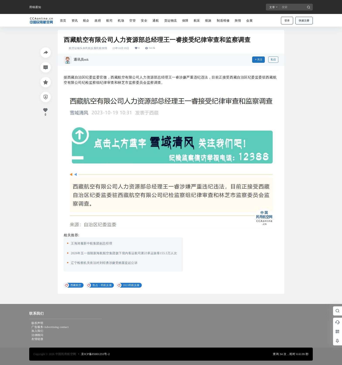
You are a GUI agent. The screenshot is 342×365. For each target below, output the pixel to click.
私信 (273, 59)
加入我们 (37, 331)
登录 (287, 20)
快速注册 (304, 20)
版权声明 (37, 323)
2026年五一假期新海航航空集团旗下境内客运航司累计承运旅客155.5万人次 (124, 253)
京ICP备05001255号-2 (95, 354)
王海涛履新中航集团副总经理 (91, 243)
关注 (258, 59)
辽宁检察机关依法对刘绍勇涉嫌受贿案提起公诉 (104, 262)
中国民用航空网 (65, 354)
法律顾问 (37, 335)
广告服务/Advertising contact (50, 327)
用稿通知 (35, 7)
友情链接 (37, 339)
